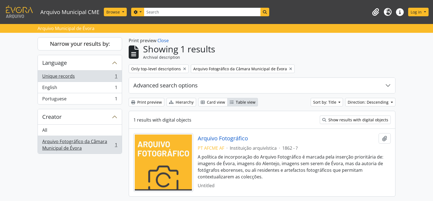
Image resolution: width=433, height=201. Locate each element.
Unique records (79, 77)
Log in (417, 12)
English (79, 88)
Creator (52, 116)
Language (54, 62)
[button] (375, 12)
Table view (242, 102)
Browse (113, 12)
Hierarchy (181, 102)
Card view (213, 102)
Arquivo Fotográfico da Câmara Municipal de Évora (79, 144)
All (44, 130)
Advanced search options (165, 85)
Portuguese (79, 99)
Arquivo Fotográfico (223, 138)
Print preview (146, 102)
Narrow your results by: (80, 43)
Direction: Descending (369, 102)
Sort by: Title (325, 102)
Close (163, 40)
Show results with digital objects (355, 119)
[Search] (202, 12)
